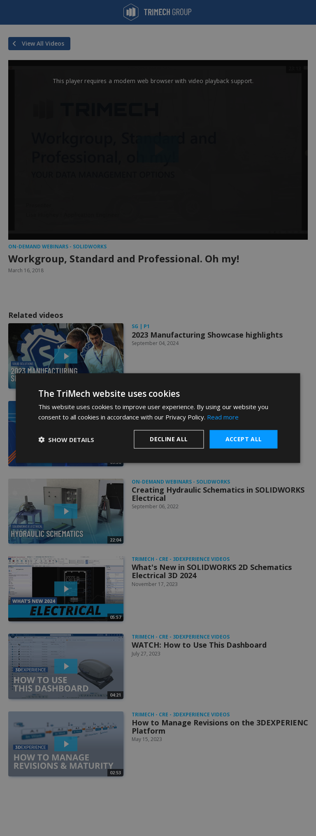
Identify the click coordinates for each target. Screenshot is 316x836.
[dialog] (158, 418)
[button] (66, 439)
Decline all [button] (169, 439)
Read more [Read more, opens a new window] (223, 416)
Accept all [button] (243, 439)
